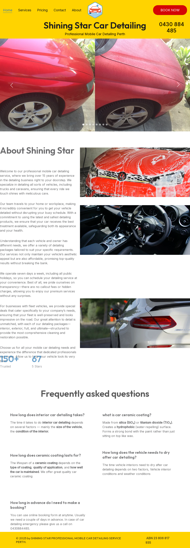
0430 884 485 (171, 27)
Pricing (42, 10)
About (76, 10)
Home (7, 10)
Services (24, 10)
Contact (60, 10)
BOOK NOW (170, 10)
